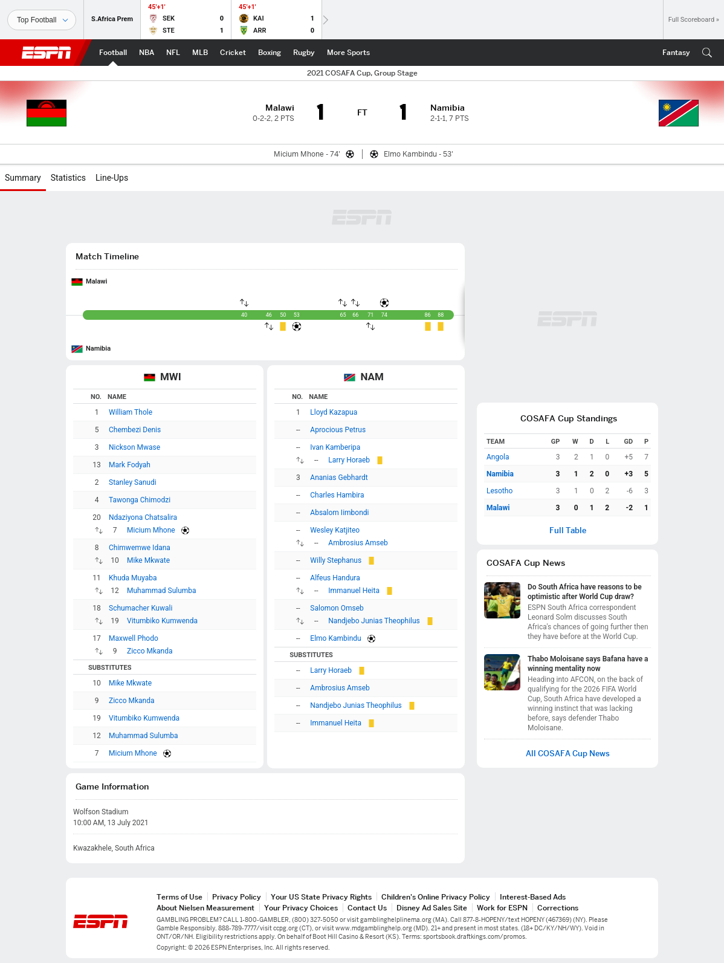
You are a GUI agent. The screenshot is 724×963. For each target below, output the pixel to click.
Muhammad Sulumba (161, 590)
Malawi (96, 281)
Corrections (557, 907)
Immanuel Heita (354, 590)
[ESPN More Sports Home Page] (348, 52)
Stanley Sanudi (133, 482)
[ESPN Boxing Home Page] (269, 52)
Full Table (567, 530)
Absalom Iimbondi (339, 512)
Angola (497, 457)
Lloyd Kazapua (333, 412)
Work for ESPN (502, 907)
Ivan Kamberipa (335, 447)
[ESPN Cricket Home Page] (233, 52)
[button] (707, 52)
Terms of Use (179, 896)
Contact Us (367, 907)
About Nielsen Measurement (205, 907)
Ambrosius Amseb (357, 543)
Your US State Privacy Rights (321, 896)
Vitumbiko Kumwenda (162, 621)
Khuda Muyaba (133, 578)
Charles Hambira (337, 495)
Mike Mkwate (148, 560)
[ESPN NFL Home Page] (173, 52)
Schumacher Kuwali (140, 608)
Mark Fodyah (129, 465)
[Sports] (42, 20)
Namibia (98, 348)
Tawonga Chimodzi (139, 500)
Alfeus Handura (335, 578)
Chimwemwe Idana (139, 547)
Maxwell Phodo (133, 638)
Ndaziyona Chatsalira (143, 517)
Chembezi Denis (135, 430)
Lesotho (499, 491)
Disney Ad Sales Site (431, 907)
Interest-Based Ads (533, 896)
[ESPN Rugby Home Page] (304, 52)
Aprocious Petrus (338, 430)
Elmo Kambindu (335, 638)
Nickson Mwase (134, 447)
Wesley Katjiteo (335, 530)
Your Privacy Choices (301, 907)
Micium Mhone (151, 530)
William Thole (130, 412)
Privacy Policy (236, 896)
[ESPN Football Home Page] (113, 52)
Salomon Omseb (336, 608)
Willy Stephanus (335, 560)
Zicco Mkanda (150, 651)
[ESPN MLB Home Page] (200, 52)
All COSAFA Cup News (568, 753)
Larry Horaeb (349, 460)
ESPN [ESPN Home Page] (46, 52)
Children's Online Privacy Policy (435, 896)
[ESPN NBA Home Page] (146, 52)
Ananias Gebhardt (338, 477)
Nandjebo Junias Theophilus (374, 621)
